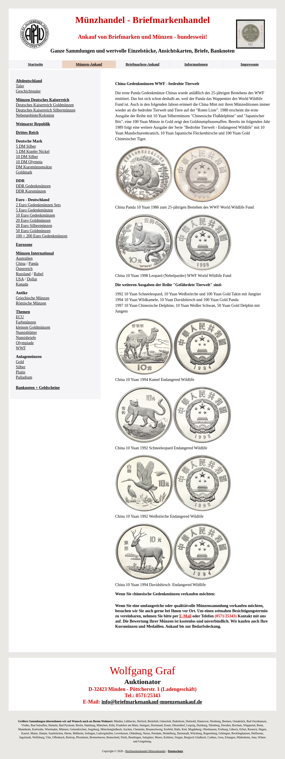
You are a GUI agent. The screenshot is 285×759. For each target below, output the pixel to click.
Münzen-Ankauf (89, 64)
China (20, 263)
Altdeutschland (29, 81)
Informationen (196, 64)
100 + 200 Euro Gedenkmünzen (41, 236)
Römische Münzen (31, 303)
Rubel (38, 274)
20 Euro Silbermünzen (34, 226)
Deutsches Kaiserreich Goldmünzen (45, 105)
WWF (21, 348)
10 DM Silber (27, 157)
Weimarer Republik (33, 124)
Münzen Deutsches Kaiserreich (42, 100)
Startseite (35, 64)
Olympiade (25, 343)
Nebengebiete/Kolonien (35, 115)
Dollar (32, 279)
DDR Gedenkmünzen (33, 186)
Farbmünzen (26, 322)
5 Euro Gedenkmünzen (34, 210)
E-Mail (185, 616)
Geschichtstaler (28, 91)
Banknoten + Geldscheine (38, 388)
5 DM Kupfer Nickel (33, 151)
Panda (33, 263)
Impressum (250, 64)
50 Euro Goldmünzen (33, 231)
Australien (24, 258)
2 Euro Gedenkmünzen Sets (38, 205)
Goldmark (24, 172)
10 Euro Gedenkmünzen (35, 215)
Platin (20, 372)
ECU (20, 317)
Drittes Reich (27, 132)
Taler (20, 86)
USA (20, 279)
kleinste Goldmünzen (33, 327)
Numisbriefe (26, 338)
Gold (20, 362)
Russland (23, 274)
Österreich (24, 269)
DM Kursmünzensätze (34, 167)
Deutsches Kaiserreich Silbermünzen (45, 110)
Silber (20, 367)
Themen (23, 312)
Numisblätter (26, 332)
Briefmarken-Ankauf (142, 64)
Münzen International (35, 253)
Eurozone (24, 244)
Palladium (24, 377)
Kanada (22, 284)
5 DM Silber (26, 146)
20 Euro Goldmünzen (33, 220)
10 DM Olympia (29, 162)
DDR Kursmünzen (31, 191)
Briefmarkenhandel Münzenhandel (146, 751)
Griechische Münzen (32, 298)
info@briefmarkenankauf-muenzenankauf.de (152, 702)
